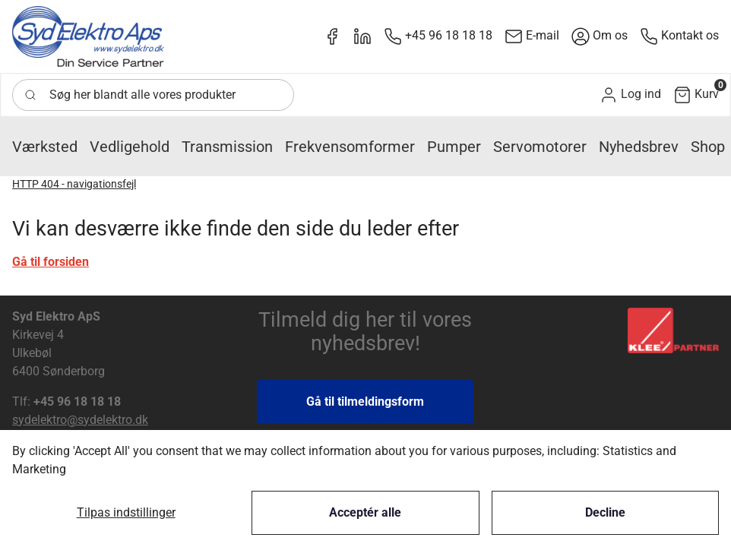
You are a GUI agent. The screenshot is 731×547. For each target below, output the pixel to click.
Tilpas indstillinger (126, 512)
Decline (605, 512)
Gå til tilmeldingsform (365, 401)
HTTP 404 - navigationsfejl (74, 184)
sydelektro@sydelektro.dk (80, 420)
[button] (630, 94)
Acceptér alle (365, 512)
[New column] (88, 36)
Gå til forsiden (50, 262)
